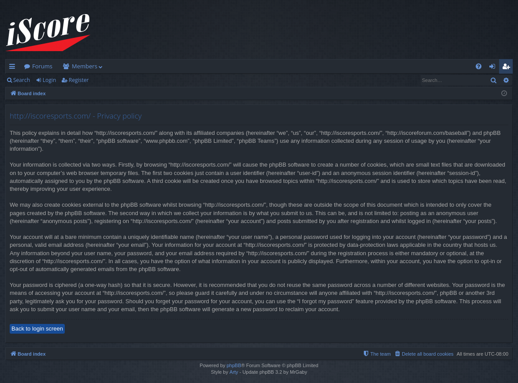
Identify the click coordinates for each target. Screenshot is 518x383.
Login (49, 80)
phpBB (233, 365)
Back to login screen (37, 328)
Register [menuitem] (508, 68)
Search (21, 80)
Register (79, 80)
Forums (42, 66)
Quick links (14, 68)
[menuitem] (478, 66)
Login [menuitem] (494, 68)
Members (84, 66)
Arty (233, 372)
